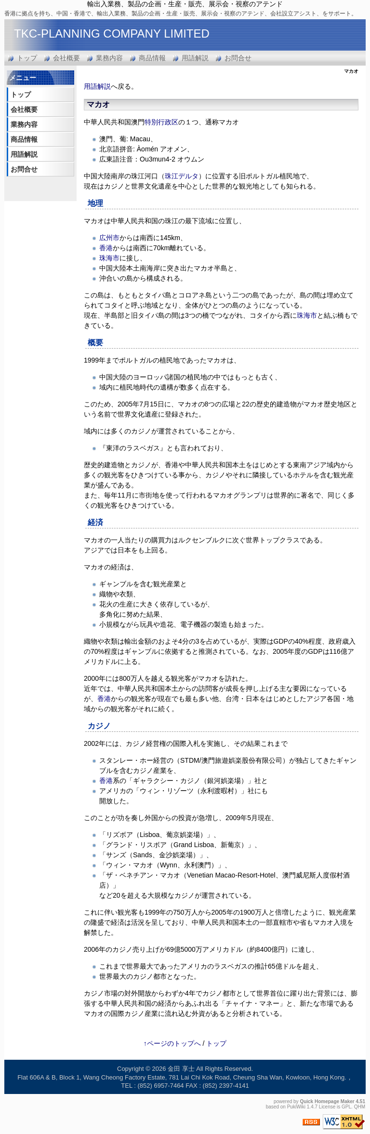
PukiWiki (296, 1106)
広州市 (109, 238)
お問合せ (238, 58)
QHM (359, 1106)
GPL (346, 1106)
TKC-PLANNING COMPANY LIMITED (112, 33)
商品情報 (152, 58)
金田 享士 (181, 1068)
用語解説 (195, 58)
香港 (106, 248)
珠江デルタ (181, 176)
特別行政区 (161, 122)
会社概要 (66, 58)
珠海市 (109, 258)
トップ (27, 58)
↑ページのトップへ (172, 1043)
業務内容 (109, 58)
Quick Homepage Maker (327, 1101)
